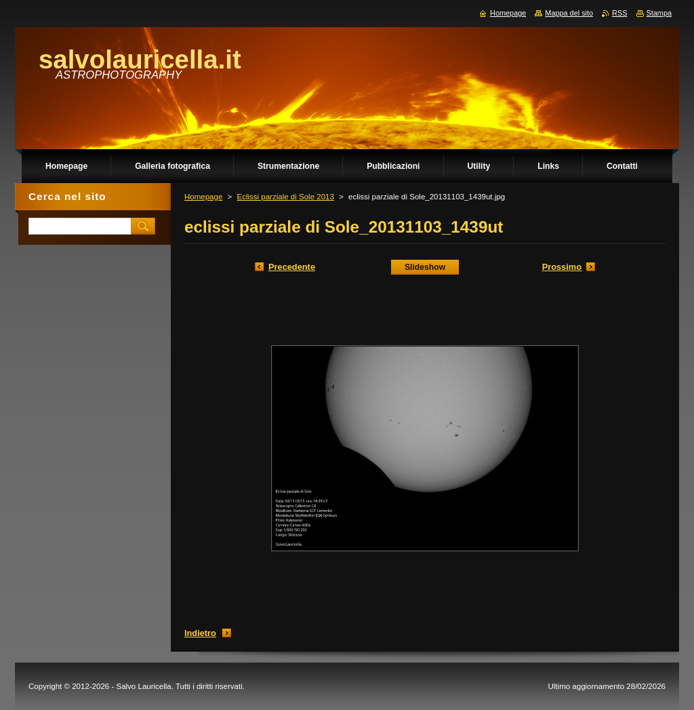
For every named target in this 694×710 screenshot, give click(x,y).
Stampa (659, 13)
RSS (619, 13)
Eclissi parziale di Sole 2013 (285, 197)
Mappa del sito (569, 13)
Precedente (291, 267)
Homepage (203, 197)
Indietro (200, 633)
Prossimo (561, 267)
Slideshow (425, 267)
